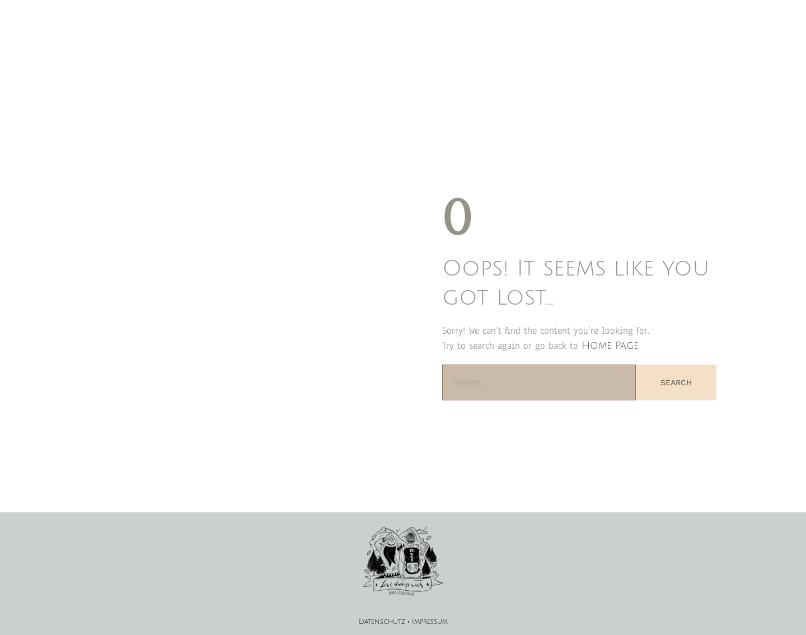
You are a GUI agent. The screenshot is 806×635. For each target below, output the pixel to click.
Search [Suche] (676, 382)
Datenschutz (382, 621)
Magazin (398, 39)
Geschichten (449, 39)
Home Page (610, 345)
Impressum (430, 621)
